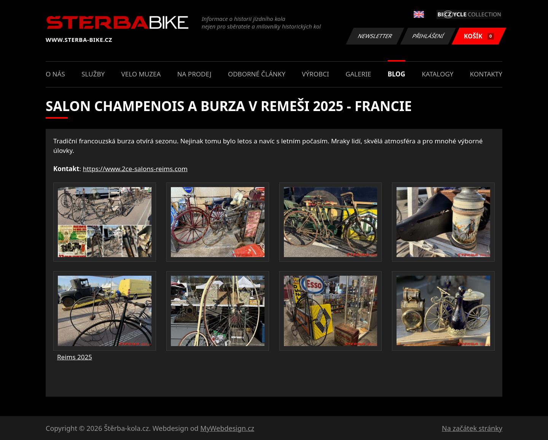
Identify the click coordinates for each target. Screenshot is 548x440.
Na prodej (194, 74)
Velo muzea (141, 74)
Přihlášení (428, 36)
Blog (396, 74)
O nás (55, 74)
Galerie (358, 74)
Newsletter (374, 36)
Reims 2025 (74, 357)
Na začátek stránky (472, 428)
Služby (93, 74)
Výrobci (315, 74)
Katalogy (437, 74)
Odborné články (256, 74)
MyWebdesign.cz (227, 428)
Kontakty (486, 74)
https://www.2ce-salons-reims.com (135, 168)
